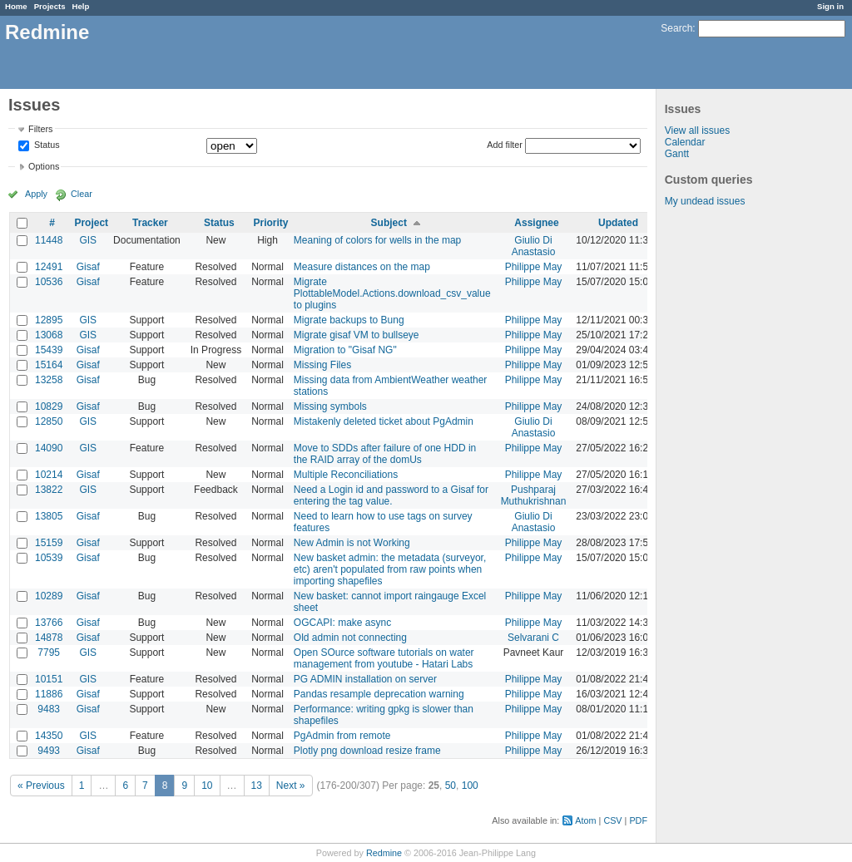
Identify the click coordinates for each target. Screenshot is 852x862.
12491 (48, 267)
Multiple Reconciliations (346, 474)
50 (450, 785)
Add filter (505, 145)
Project (91, 223)
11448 (48, 240)
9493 (48, 750)
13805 (48, 516)
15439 (48, 350)
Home (16, 6)
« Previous (41, 785)
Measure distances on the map (362, 267)
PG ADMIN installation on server (365, 679)
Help (81, 6)
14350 (48, 735)
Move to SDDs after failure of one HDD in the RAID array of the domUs (385, 453)
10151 (48, 679)
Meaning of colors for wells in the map (377, 240)
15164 (48, 365)
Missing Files (322, 365)
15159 (48, 543)
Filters (40, 129)
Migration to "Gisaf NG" (345, 350)
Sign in (830, 6)
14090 (48, 448)
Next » (290, 785)
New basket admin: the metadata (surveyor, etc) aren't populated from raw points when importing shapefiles (390, 569)
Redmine (384, 853)
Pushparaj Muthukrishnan (534, 495)
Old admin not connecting (350, 637)
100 (470, 785)
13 (256, 785)
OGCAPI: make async (342, 622)
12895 (48, 320)
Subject (389, 223)
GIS (88, 240)
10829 (48, 406)
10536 (48, 282)
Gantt (677, 154)
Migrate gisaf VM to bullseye (356, 335)
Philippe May (533, 267)
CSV (612, 820)
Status (46, 145)
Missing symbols (330, 406)
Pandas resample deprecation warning (379, 694)
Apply (36, 194)
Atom (585, 820)
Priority (270, 223)
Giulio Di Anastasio (534, 246)
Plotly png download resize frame (367, 750)
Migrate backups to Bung (349, 320)
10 (206, 785)
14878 (48, 637)
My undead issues (705, 201)
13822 (48, 489)
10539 (48, 558)
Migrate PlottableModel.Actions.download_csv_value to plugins (392, 293)
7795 (48, 652)
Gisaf (88, 267)
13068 (48, 335)
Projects (50, 6)
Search (676, 28)
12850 (48, 421)
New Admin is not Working (352, 543)
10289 (48, 596)
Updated (618, 223)
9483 (48, 709)
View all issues (697, 130)
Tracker (150, 223)
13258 (48, 380)
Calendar (685, 142)
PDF (638, 820)
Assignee (536, 223)
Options (43, 166)
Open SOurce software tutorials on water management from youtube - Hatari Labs (384, 658)
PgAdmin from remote (342, 735)
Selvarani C (533, 637)
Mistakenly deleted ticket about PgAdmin (383, 421)
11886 (48, 694)
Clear (81, 194)
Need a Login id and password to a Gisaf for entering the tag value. (391, 495)
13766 (48, 622)
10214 (48, 474)
